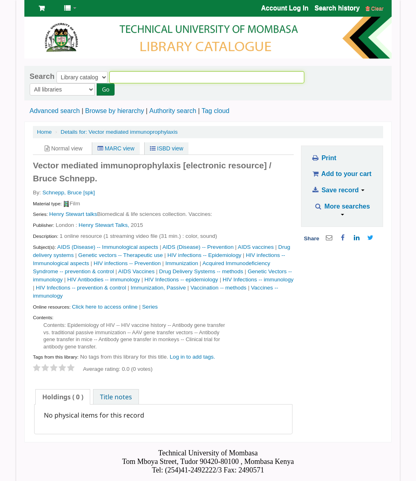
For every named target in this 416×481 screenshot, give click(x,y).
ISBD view (166, 148)
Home (44, 132)
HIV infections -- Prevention (126, 263)
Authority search (172, 110)
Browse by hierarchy (114, 110)
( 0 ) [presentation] (62, 396)
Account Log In (284, 7)
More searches (342, 209)
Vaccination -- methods (219, 288)
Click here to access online (105, 307)
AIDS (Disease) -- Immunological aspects (107, 247)
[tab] (62, 397)
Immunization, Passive (158, 288)
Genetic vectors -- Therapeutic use (120, 255)
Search (42, 76)
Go (105, 89)
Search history (337, 7)
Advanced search (55, 110)
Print (323, 158)
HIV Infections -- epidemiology (181, 279)
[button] (41, 8)
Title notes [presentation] (116, 396)
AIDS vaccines (255, 247)
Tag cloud (216, 110)
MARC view (116, 148)
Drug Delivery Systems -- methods (201, 271)
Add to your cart (341, 173)
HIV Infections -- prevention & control (81, 288)
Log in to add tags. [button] (192, 357)
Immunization (181, 263)
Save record (337, 190)
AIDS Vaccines (136, 271)
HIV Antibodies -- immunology (103, 279)
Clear (375, 8)
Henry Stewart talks (73, 214)
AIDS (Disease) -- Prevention (198, 247)
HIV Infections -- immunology (258, 279)
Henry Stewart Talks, (104, 225)
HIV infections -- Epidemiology (204, 255)
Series (150, 307)
